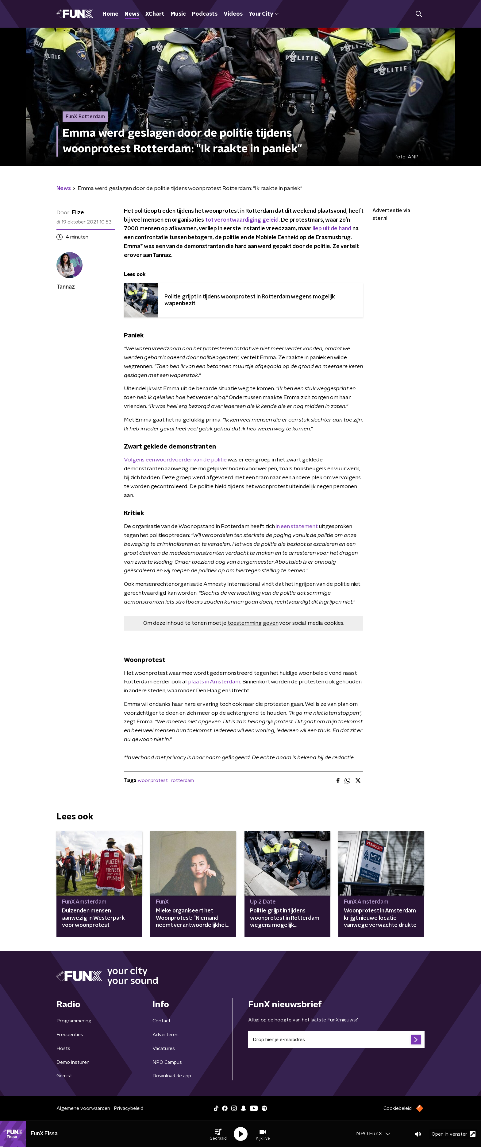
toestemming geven (253, 623)
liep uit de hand (332, 228)
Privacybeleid (128, 1108)
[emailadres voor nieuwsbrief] (336, 1039)
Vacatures (163, 1048)
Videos (233, 14)
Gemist (64, 1075)
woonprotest (153, 780)
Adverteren (165, 1034)
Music (178, 14)
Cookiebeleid (397, 1108)
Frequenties (69, 1034)
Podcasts (204, 14)
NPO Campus (167, 1062)
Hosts (63, 1048)
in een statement (296, 526)
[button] (218, 1134)
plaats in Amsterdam (214, 682)
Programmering (73, 1020)
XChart (154, 14)
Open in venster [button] (453, 1134)
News (132, 14)
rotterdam (182, 780)
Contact (161, 1020)
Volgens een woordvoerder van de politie (175, 460)
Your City (264, 14)
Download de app (171, 1075)
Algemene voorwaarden (83, 1108)
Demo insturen (73, 1062)
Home (110, 14)
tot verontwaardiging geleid (242, 220)
